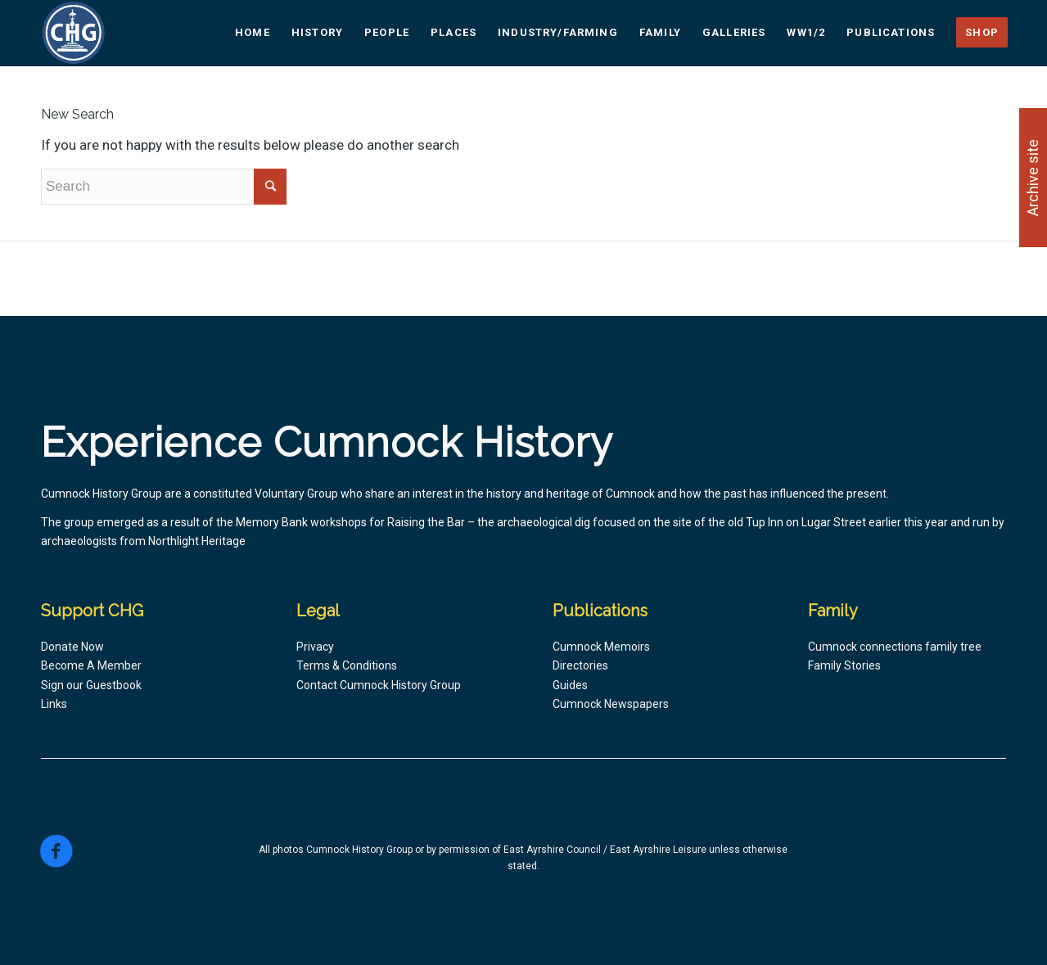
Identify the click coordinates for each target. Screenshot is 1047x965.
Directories (580, 665)
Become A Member (91, 665)
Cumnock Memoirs (601, 646)
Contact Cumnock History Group (378, 685)
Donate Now (72, 646)
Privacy (315, 646)
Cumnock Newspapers (611, 703)
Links (54, 703)
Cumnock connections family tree (895, 646)
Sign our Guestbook (91, 685)
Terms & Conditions (346, 665)
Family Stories (844, 665)
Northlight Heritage (197, 541)
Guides (570, 685)
